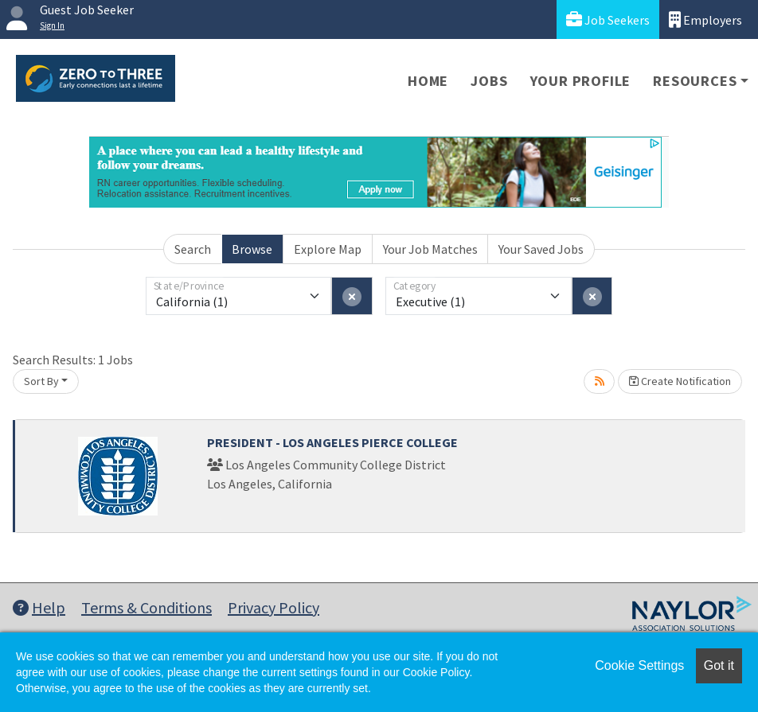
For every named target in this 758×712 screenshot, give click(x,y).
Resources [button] (695, 81)
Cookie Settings (639, 665)
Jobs (489, 81)
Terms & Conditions (146, 607)
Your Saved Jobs (541, 249)
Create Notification (680, 381)
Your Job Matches (430, 249)
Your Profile (580, 81)
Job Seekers (608, 19)
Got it (719, 665)
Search (192, 249)
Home (428, 81)
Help (39, 607)
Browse (252, 249)
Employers (705, 19)
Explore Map (327, 249)
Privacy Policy (273, 607)
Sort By (41, 381)
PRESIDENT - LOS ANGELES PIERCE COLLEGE (332, 442)
